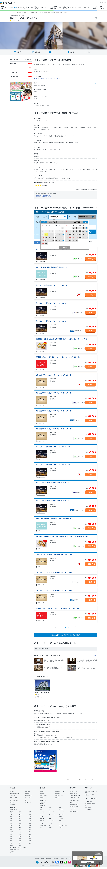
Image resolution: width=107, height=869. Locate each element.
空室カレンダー (41, 261)
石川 (11, 825)
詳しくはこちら (87, 862)
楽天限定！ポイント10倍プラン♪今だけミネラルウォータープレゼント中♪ (58, 357)
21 (59, 237)
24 (46, 240)
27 (56, 240)
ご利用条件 (55, 858)
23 (43, 240)
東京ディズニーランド (15, 849)
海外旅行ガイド (73, 793)
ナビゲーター (73, 809)
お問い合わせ (88, 807)
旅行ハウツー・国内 (74, 800)
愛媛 (20, 838)
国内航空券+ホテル (14, 793)
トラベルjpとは (88, 809)
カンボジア (61, 814)
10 (46, 234)
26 (53, 240)
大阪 (30, 829)
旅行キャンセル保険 (89, 795)
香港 (60, 807)
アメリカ (42, 818)
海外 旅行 (55, 7)
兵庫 (30, 832)
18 (49, 237)
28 (59, 240)
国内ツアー (12, 791)
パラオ (60, 816)
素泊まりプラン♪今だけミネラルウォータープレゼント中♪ (53, 285)
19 (53, 237)
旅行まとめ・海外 (74, 806)
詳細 (90, 312)
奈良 (20, 832)
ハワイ (41, 816)
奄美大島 (12, 852)
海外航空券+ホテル (59, 791)
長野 (11, 823)
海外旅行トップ (43, 805)
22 (63, 237)
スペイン (42, 823)
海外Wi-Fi (42, 798)
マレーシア (61, 812)
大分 (11, 843)
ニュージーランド (63, 825)
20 (56, 237)
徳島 (11, 838)
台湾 (50, 807)
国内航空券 (12, 795)
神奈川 (20, 820)
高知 (30, 838)
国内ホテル (27, 793)
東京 (11, 820)
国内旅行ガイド (73, 791)
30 (43, 243)
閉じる (98, 853)
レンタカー (31, 7)
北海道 (11, 812)
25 (49, 240)
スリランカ (52, 814)
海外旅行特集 (43, 800)
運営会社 (37, 858)
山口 (20, 836)
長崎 (30, 841)
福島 (11, 816)
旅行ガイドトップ (74, 811)
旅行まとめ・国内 (74, 804)
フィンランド (43, 825)
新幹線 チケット (25, 7)
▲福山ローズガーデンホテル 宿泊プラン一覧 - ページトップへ (80, 779)
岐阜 (30, 827)
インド (41, 814)
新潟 (20, 823)
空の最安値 (12, 804)
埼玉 (20, 818)
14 (59, 234)
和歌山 (11, 832)
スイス (50, 823)
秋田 (11, 814)
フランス (42, 820)
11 (49, 234)
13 (56, 234)
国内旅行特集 (28, 802)
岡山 (11, 834)
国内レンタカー (28, 798)
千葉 (30, 818)
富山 (30, 823)
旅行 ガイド (102, 7)
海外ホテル (42, 793)
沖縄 (20, 845)
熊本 (20, 843)
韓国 (41, 807)
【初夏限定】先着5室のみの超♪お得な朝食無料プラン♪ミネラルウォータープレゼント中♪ (62, 339)
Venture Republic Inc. (54, 865)
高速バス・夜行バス (14, 798)
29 (63, 240)
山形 (30, 814)
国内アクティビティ (14, 800)
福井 (20, 825)
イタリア (51, 820)
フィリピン (52, 812)
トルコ (41, 827)
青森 (20, 812)
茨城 (30, 816)
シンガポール (43, 812)
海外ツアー (42, 791)
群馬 (11, 818)
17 (46, 237)
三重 (20, 827)
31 (46, 243)
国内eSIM (12, 802)
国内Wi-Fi (27, 800)
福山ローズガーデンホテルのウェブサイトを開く (48, 78)
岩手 (30, 812)
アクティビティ (44, 7)
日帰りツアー (28, 791)
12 (53, 234)
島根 (11, 836)
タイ (50, 809)
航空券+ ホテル (65, 7)
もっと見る (69, 628)
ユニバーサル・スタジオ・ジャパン (18, 847)
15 (63, 234)
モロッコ (51, 827)
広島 (30, 834)
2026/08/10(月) (54, 216)
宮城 (20, 814)
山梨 (30, 820)
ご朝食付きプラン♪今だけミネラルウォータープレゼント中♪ (54, 375)
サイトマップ (69, 858)
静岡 (30, 825)
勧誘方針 (62, 858)
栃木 (20, 816)
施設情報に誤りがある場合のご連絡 (43, 195)
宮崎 (30, 843)
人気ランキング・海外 (75, 798)
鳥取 (20, 834)
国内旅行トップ (13, 809)
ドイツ (60, 820)
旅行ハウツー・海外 (74, 802)
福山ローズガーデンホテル (24, 18)
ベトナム (61, 809)
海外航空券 (57, 793)
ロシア (60, 823)
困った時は (103, 2)
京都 (20, 829)
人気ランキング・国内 (75, 795)
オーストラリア (53, 825)
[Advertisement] (74, 761)
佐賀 (20, 841)
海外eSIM (57, 798)
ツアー (6, 7)
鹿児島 (11, 845)
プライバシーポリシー (46, 858)
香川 (30, 836)
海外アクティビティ (59, 795)
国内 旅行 (2, 7)
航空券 (11, 7)
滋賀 (11, 829)
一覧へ (94, 655)
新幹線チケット (28, 795)
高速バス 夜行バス (37, 7)
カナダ (50, 818)
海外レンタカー (43, 795)
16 (43, 237)
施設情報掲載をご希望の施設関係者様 (43, 196)
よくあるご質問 (88, 801)
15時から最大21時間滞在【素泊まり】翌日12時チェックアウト (55, 267)
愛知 (11, 827)
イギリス (61, 818)
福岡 (11, 841)
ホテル (15, 7)
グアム (50, 816)
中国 (41, 809)
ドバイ (60, 827)
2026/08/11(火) (83, 216)
